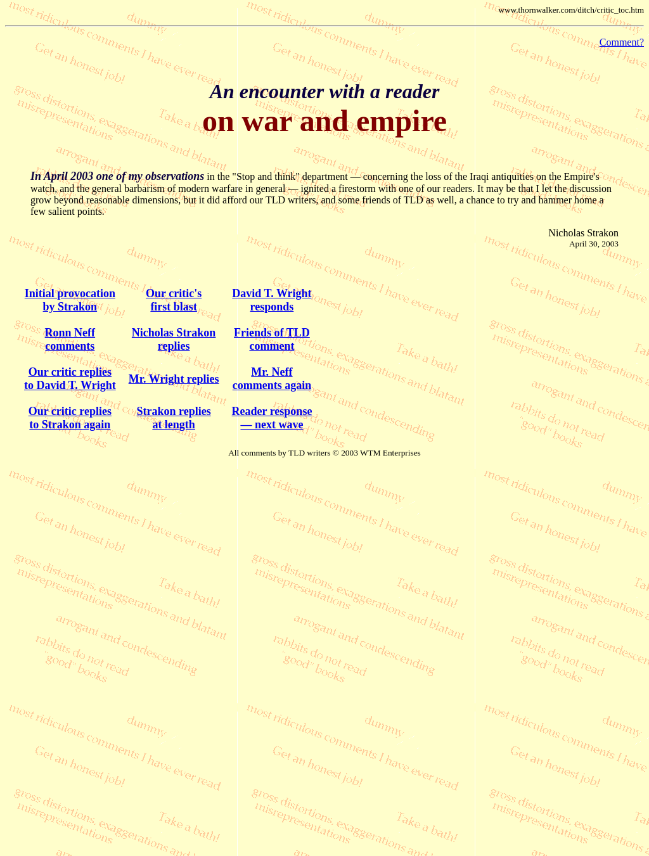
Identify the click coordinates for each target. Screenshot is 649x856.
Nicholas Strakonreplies (174, 339)
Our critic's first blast (174, 300)
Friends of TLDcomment (272, 339)
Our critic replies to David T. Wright (70, 379)
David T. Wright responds (271, 300)
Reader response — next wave (272, 418)
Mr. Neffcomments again (272, 379)
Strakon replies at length (174, 418)
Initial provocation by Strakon (70, 300)
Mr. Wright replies (174, 379)
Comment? (622, 42)
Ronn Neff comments (70, 339)
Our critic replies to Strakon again (70, 418)
